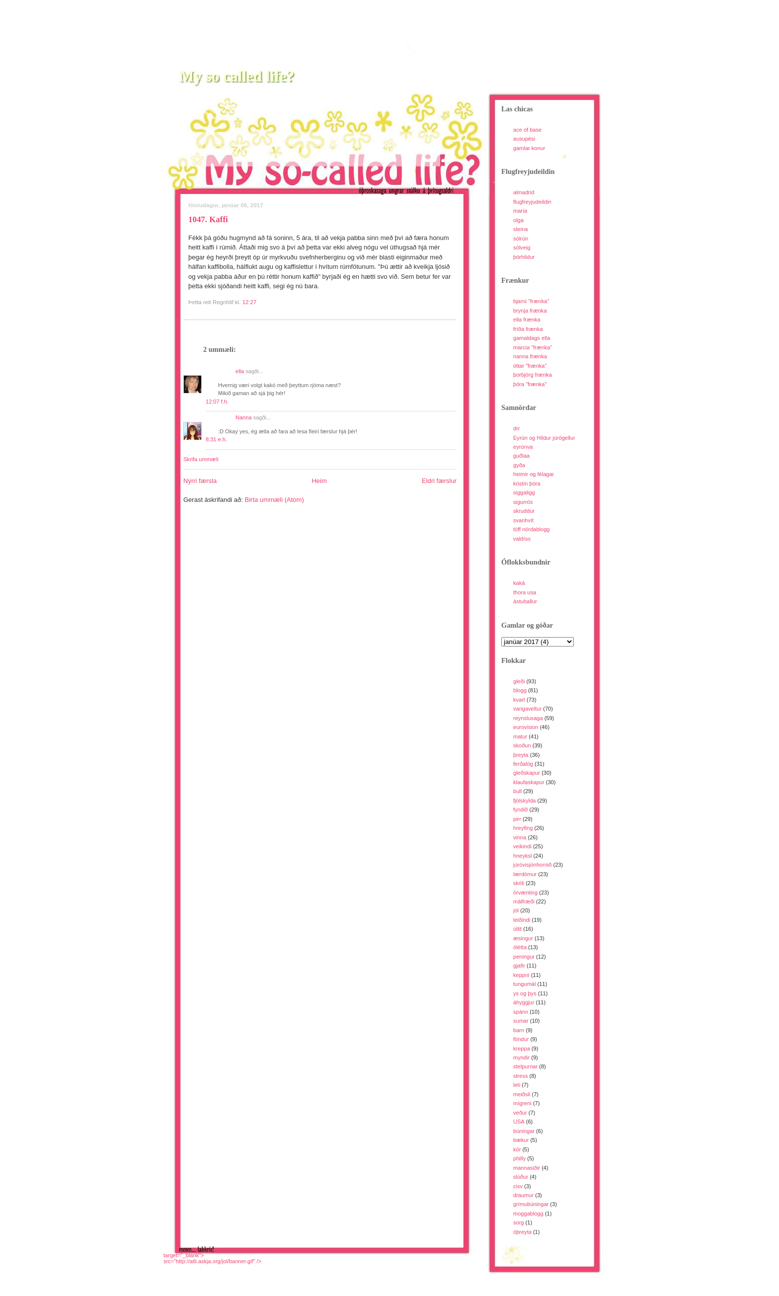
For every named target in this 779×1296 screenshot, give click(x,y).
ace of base (527, 130)
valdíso (522, 539)
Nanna (243, 417)
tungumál (524, 984)
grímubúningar (530, 1204)
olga (518, 220)
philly (519, 1158)
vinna (519, 837)
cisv (518, 1186)
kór (517, 1149)
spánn (520, 1012)
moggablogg (528, 1213)
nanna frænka (530, 356)
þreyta (521, 755)
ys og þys (525, 993)
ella (239, 371)
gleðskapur (526, 773)
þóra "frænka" (529, 384)
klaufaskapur (529, 782)
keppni (521, 975)
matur (520, 736)
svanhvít (523, 520)
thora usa (524, 592)
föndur (521, 1039)
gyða (519, 465)
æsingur (523, 938)
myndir (521, 1057)
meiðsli (521, 1094)
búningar (524, 1131)
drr (516, 428)
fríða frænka (528, 329)
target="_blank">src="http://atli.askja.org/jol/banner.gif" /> (212, 1258)
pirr (517, 819)
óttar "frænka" (529, 366)
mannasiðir (526, 1168)
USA (519, 1122)
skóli (518, 883)
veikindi (522, 846)
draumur (523, 1195)
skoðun (522, 745)
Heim (319, 481)
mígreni (522, 1103)
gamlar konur (529, 148)
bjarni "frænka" (531, 301)
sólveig (521, 247)
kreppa (521, 1049)
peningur (524, 957)
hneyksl (522, 856)
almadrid (523, 192)
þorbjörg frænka (532, 375)
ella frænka (527, 320)
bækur (521, 1140)
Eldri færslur (439, 481)
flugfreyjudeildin (532, 202)
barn (518, 1030)
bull (517, 791)
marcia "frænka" (532, 347)
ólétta (520, 947)
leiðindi (521, 920)
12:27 (249, 302)
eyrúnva (523, 447)
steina (520, 229)
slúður (520, 1177)
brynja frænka (530, 311)
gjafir (519, 966)
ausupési (524, 139)
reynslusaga (528, 718)
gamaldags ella (531, 338)
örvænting (525, 892)
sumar (521, 1021)
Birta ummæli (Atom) (274, 499)
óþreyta (522, 1232)
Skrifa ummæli (201, 459)
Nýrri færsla (200, 481)
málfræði (524, 901)
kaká (519, 583)
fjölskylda (524, 801)
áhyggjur (523, 1002)
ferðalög (523, 764)
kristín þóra (527, 483)
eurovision (525, 727)
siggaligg (524, 492)
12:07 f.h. (217, 402)
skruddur (524, 511)
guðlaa (521, 456)
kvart (519, 700)
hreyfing (523, 828)
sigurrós (523, 502)
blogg (520, 690)
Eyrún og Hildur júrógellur (544, 438)
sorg (518, 1222)
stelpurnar (525, 1066)
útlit (517, 929)
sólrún (520, 239)
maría (520, 211)
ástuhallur (525, 601)
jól (516, 910)
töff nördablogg (531, 529)
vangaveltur (527, 709)
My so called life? (236, 76)
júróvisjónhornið (532, 865)
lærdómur (525, 874)
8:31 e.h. (216, 439)
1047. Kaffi (208, 219)
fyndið (520, 809)
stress (520, 1076)
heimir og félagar (533, 474)
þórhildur (524, 257)
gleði (519, 681)
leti (516, 1085)
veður (520, 1113)
